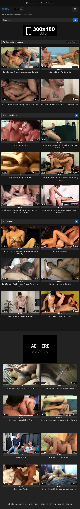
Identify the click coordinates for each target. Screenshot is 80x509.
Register (51, 3)
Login (43, 3)
